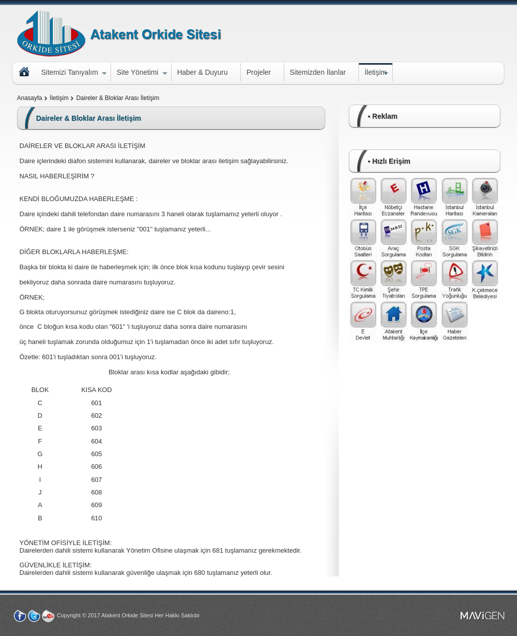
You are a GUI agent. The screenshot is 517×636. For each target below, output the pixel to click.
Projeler (258, 72)
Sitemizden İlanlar (318, 72)
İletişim (373, 73)
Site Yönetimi (139, 73)
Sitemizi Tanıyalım (71, 73)
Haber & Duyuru (202, 72)
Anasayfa (29, 98)
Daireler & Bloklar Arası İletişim (118, 98)
